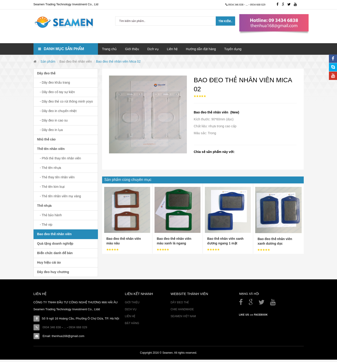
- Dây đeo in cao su (52, 120)
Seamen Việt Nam (183, 316)
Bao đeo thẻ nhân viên (75, 61)
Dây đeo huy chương (53, 272)
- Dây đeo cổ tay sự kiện (56, 92)
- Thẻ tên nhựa (49, 168)
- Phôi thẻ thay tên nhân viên (59, 158)
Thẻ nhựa (44, 205)
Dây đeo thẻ (46, 73)
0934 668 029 (257, 4)
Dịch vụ (130, 309)
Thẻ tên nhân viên (51, 149)
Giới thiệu (132, 302)
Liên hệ (130, 316)
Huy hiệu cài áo (49, 262)
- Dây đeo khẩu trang (53, 82)
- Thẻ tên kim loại (51, 187)
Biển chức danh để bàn (55, 253)
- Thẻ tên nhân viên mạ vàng (59, 196)
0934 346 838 (236, 4)
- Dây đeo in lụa (50, 130)
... (247, 4)
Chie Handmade (182, 309)
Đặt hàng (132, 323)
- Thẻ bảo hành (49, 215)
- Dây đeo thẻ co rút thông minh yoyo (65, 101)
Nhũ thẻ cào (46, 139)
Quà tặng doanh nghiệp (55, 243)
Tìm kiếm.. (225, 21)
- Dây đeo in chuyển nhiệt (57, 111)
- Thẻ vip (44, 224)
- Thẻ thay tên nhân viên (56, 177)
